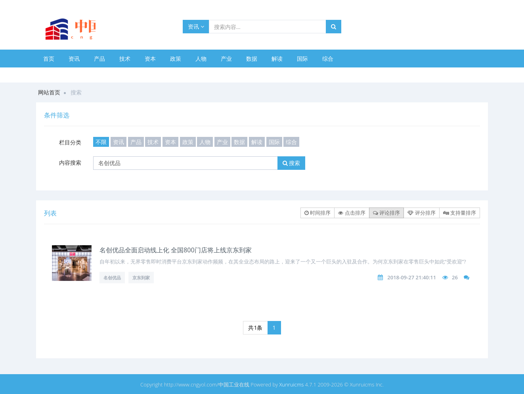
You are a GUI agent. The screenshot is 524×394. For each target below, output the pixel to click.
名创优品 (112, 278)
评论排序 (386, 212)
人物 (201, 58)
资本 (150, 58)
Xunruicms (291, 384)
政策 (175, 58)
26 (455, 277)
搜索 (291, 163)
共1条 (255, 327)
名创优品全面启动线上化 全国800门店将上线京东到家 (175, 250)
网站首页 (49, 92)
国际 (302, 58)
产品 (99, 58)
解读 (277, 58)
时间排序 (317, 212)
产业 (226, 58)
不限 (101, 142)
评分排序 (421, 212)
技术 (124, 58)
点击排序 (351, 212)
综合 (327, 58)
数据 (251, 58)
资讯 (196, 26)
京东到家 (141, 278)
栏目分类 (70, 142)
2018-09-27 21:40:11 (411, 277)
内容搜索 (70, 162)
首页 (48, 58)
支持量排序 (459, 212)
